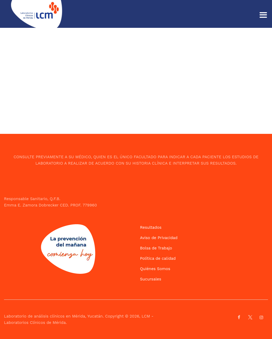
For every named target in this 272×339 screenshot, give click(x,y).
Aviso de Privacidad (158, 237)
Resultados (151, 227)
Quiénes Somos (155, 268)
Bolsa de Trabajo (156, 248)
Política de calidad (158, 258)
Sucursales (150, 279)
